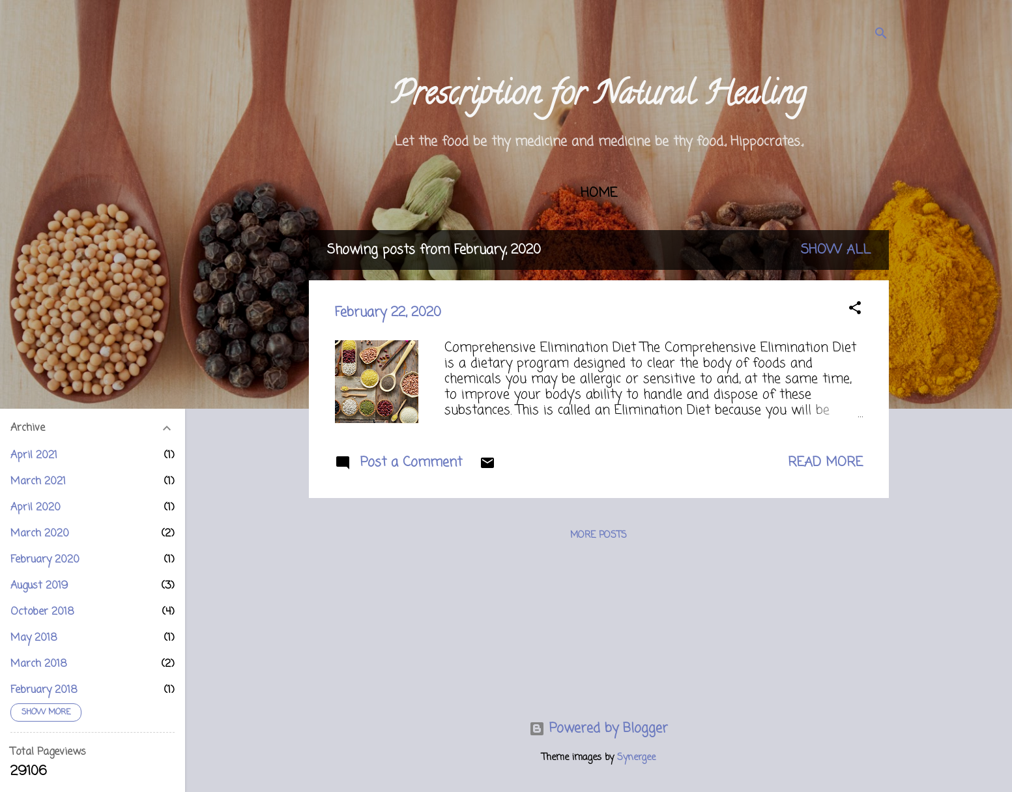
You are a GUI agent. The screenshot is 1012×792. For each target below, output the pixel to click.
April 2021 (33, 455)
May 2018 (33, 638)
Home (599, 193)
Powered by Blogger (598, 728)
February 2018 (44, 690)
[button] (855, 310)
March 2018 (38, 664)
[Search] (881, 35)
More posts (598, 535)
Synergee (636, 758)
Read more (825, 462)
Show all (836, 250)
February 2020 (45, 560)
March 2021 (38, 482)
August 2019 (39, 586)
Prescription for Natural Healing (598, 97)
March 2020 (39, 534)
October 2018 (42, 612)
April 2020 (35, 508)
